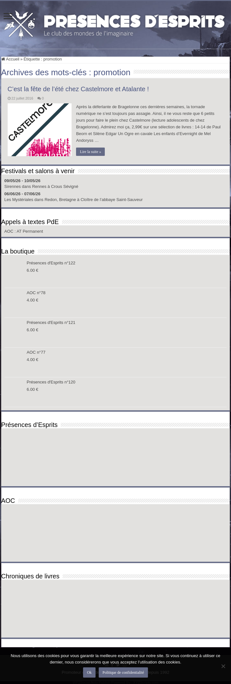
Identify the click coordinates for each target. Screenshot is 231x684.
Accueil (10, 59)
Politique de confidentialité (123, 672)
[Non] (223, 666)
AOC (9, 231)
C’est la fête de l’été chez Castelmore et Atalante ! (78, 89)
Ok (89, 672)
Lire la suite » (90, 151)
